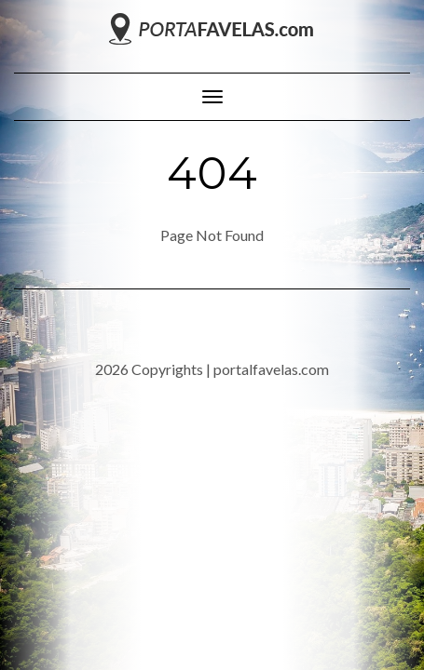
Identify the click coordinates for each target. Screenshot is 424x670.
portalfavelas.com (271, 369)
